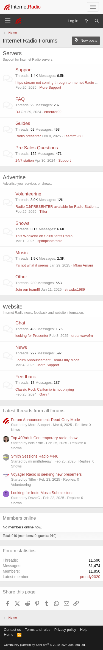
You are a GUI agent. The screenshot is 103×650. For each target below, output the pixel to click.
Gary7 (44, 394)
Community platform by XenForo (45, 644)
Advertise (14, 177)
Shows (22, 223)
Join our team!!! (27, 289)
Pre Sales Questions (36, 147)
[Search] (96, 21)
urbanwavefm (82, 336)
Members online (19, 518)
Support (23, 69)
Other (21, 276)
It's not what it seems (32, 265)
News (21, 347)
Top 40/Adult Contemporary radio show (44, 438)
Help (84, 629)
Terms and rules (37, 629)
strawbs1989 (75, 289)
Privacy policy (65, 629)
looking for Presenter (31, 336)
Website (13, 307)
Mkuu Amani (83, 265)
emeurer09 (53, 112)
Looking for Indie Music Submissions (42, 493)
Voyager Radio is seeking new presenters (46, 474)
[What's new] (86, 21)
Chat (20, 323)
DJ (17, 112)
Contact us (12, 629)
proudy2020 (90, 577)
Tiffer (43, 211)
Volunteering (28, 194)
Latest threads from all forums (34, 410)
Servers (12, 53)
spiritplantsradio (49, 241)
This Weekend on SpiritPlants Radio (44, 236)
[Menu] (7, 21)
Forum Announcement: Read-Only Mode (47, 360)
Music (21, 252)
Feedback (25, 376)
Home (8, 634)
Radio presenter (28, 136)
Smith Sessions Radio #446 (34, 456)
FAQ (20, 99)
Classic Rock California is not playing (44, 389)
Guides (22, 123)
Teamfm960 (73, 136)
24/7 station (24, 160)
